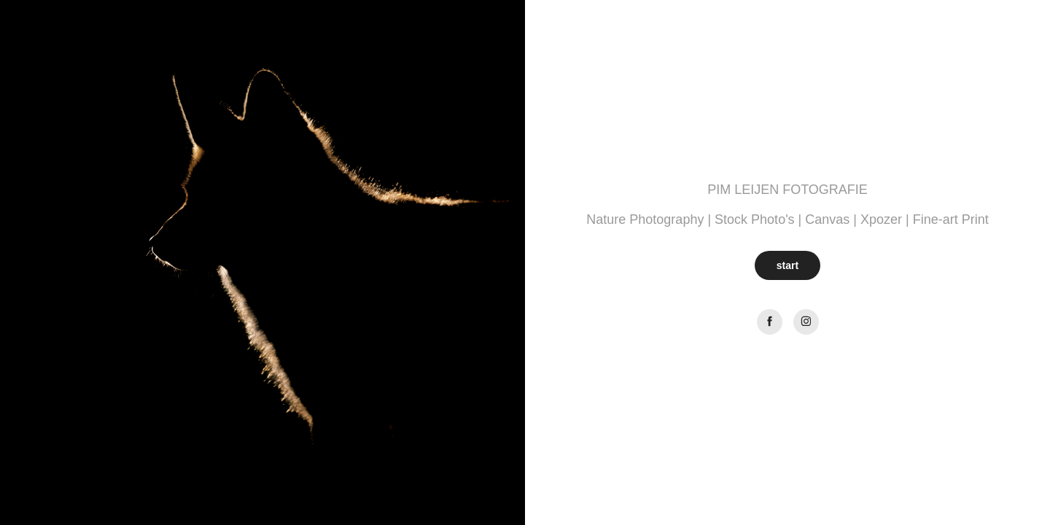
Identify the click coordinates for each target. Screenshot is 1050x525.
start (787, 265)
